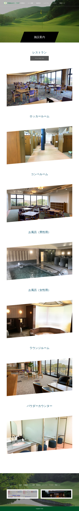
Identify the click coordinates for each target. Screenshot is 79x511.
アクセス (54, 3)
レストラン (46, 3)
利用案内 (22, 3)
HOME (20, 485)
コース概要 (30, 3)
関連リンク (62, 3)
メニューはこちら (39, 58)
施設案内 (38, 3)
